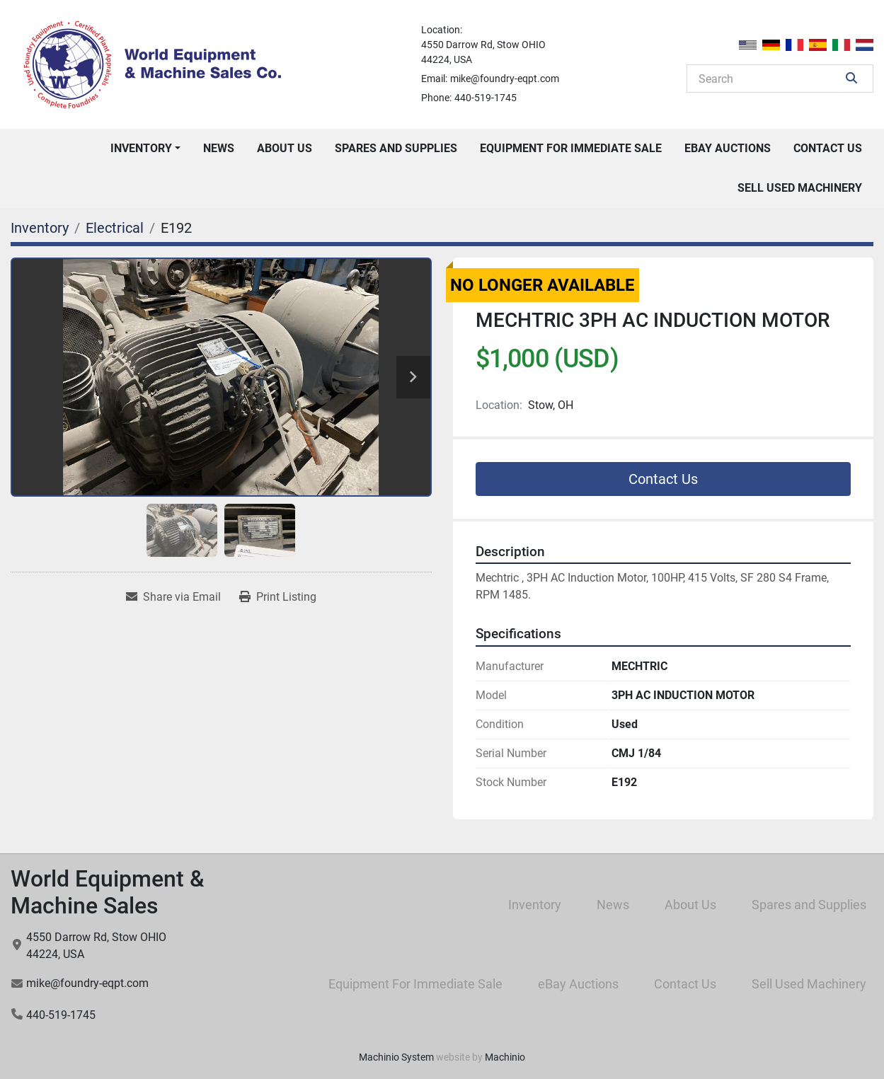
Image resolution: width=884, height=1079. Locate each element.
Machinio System (396, 1057)
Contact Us (827, 148)
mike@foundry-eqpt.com (504, 78)
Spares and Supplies (396, 148)
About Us (284, 148)
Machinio (505, 1057)
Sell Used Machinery (799, 188)
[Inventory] (40, 227)
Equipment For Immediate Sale (571, 148)
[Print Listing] (278, 597)
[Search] (770, 78)
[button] (145, 148)
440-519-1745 (485, 97)
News (218, 148)
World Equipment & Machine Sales (107, 892)
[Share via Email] (173, 597)
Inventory (141, 148)
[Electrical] (115, 227)
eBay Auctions (727, 148)
